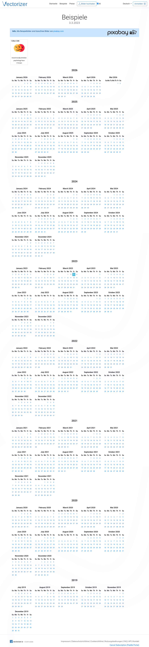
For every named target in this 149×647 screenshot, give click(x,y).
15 (24, 90)
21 (22, 93)
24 (30, 93)
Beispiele (63, 4)
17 (30, 90)
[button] (127, 4)
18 (13, 93)
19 (16, 93)
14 (22, 90)
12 (16, 90)
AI (99, 4)
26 (16, 96)
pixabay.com (58, 31)
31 (30, 96)
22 (24, 93)
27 (19, 96)
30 (28, 96)
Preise (71, 4)
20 (19, 93)
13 (19, 90)
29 (24, 96)
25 (13, 96)
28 (22, 96)
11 (13, 90)
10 (30, 87)
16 (28, 90)
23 (28, 93)
